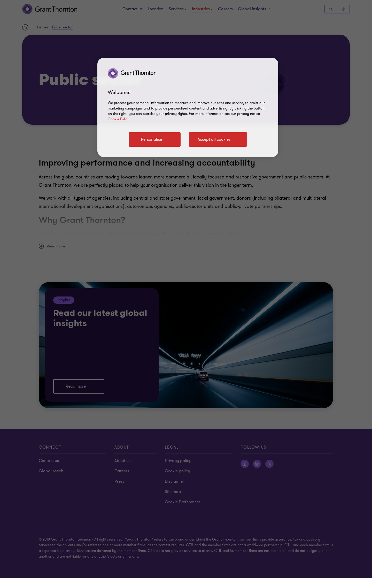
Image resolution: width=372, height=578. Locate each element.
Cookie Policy (118, 119)
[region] (187, 107)
